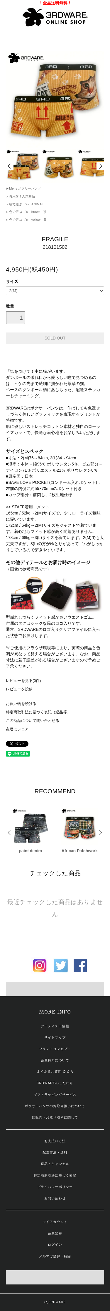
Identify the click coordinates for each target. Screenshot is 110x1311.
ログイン (55, 1244)
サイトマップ (55, 1037)
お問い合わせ (55, 1198)
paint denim (30, 850)
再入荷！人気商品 (21, 196)
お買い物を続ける (21, 704)
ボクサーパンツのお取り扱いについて (55, 1106)
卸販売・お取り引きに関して (55, 1117)
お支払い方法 (55, 1141)
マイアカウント (55, 1222)
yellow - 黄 (39, 219)
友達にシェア (17, 729)
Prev (9, 166)
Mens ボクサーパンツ (24, 188)
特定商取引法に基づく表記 (55, 1175)
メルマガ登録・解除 (55, 1256)
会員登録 (55, 1233)
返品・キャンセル (55, 1163)
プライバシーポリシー (55, 1187)
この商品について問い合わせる (32, 721)
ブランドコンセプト (55, 1049)
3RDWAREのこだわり (55, 1083)
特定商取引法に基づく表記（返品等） (38, 712)
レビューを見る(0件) (23, 681)
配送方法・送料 (55, 1152)
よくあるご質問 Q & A (55, 1071)
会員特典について (55, 1060)
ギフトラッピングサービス (55, 1094)
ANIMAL (37, 204)
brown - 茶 (39, 211)
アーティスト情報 (55, 1026)
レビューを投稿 (19, 689)
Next (100, 166)
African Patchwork (80, 850)
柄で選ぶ (15, 204)
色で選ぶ (15, 211)
